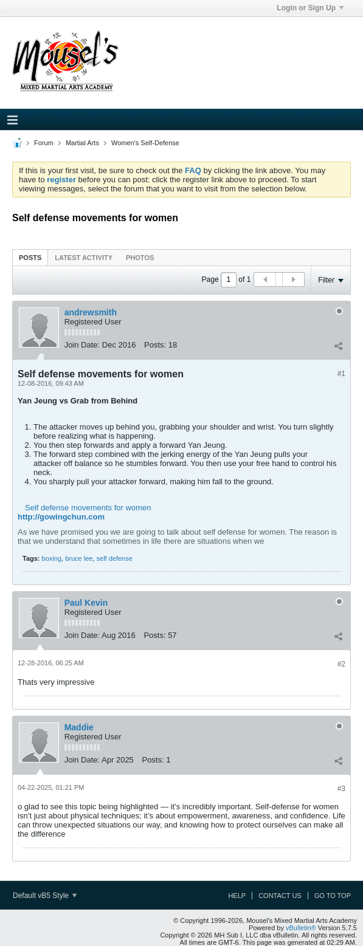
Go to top (332, 895)
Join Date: (82, 344)
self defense (115, 558)
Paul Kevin (86, 603)
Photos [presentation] (140, 257)
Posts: (155, 344)
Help (237, 895)
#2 (341, 664)
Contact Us (280, 895)
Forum (44, 142)
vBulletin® (301, 927)
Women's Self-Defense (145, 142)
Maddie (79, 727)
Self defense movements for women (88, 507)
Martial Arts (82, 142)
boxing (51, 558)
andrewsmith (90, 312)
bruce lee (78, 558)
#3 (341, 788)
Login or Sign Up (310, 8)
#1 (341, 373)
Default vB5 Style (45, 895)
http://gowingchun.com (61, 516)
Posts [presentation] (30, 257)
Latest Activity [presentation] (83, 257)
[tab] (30, 257)
